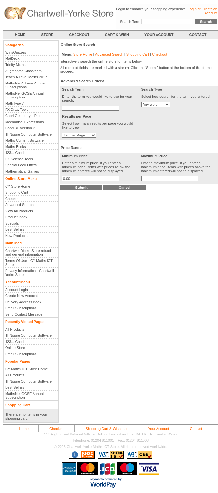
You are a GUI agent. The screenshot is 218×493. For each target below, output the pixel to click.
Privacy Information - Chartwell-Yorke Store (30, 273)
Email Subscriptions (21, 308)
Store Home (82, 54)
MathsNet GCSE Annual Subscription (24, 95)
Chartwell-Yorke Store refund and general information (28, 252)
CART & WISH (117, 35)
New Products (16, 236)
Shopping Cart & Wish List (106, 429)
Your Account (158, 429)
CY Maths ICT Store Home (26, 369)
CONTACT (198, 35)
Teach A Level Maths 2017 (26, 77)
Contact (196, 429)
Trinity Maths (15, 65)
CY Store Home (17, 186)
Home (24, 429)
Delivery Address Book (23, 302)
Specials (12, 223)
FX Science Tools (19, 159)
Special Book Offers (21, 165)
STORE (47, 35)
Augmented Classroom (23, 71)
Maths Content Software (24, 140)
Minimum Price (75, 156)
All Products (14, 329)
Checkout (12, 199)
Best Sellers (14, 229)
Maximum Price (154, 156)
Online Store (15, 348)
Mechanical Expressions (24, 122)
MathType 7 (14, 103)
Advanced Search (19, 205)
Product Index (16, 217)
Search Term (130, 22)
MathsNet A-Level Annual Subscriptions (25, 85)
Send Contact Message (23, 314)
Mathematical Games (22, 171)
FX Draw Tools (16, 109)
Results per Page (76, 116)
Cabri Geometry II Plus (23, 116)
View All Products (19, 211)
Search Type (151, 89)
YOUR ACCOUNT (158, 35)
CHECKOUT (79, 35)
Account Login (16, 290)
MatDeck (12, 58)
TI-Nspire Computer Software (28, 134)
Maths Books (15, 147)
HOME (20, 35)
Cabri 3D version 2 (20, 128)
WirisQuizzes (15, 52)
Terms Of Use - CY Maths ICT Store (29, 262)
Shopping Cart (16, 192)
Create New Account (21, 296)
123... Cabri (14, 153)
